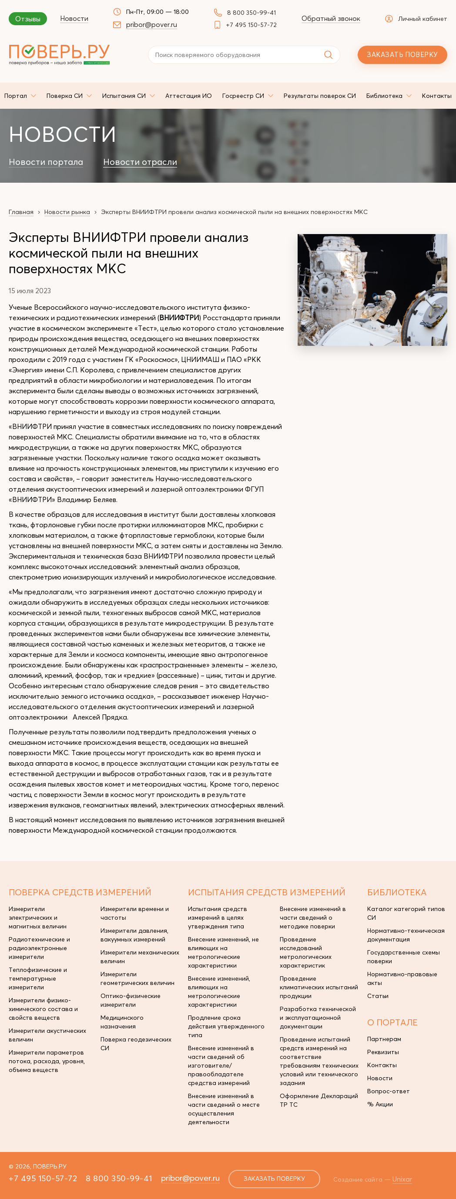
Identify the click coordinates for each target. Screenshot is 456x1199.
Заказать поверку (402, 54)
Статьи (378, 996)
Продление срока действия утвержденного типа (226, 1026)
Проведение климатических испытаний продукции (319, 987)
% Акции (380, 1104)
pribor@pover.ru (151, 24)
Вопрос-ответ (388, 1091)
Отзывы (27, 18)
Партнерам (384, 1039)
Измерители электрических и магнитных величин (38, 917)
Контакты (382, 1065)
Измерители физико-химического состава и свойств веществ (43, 1008)
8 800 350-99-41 (251, 13)
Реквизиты (383, 1052)
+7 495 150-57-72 (251, 25)
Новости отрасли (140, 162)
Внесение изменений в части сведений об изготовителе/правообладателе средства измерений (221, 1065)
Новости (74, 18)
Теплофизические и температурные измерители (38, 978)
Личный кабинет (416, 19)
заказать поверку (274, 1179)
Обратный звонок (331, 18)
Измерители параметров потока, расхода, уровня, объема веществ (47, 1061)
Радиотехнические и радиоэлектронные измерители (39, 948)
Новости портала (46, 162)
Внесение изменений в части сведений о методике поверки (313, 917)
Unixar (402, 1179)
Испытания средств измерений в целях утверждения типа (217, 917)
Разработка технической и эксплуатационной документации (318, 1017)
